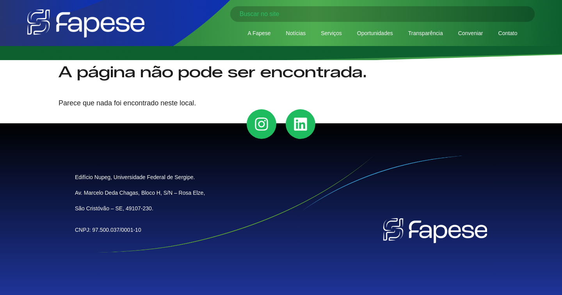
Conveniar (470, 33)
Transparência (425, 33)
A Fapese (258, 33)
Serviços (331, 33)
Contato (508, 33)
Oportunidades (375, 33)
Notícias (296, 33)
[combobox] (382, 14)
